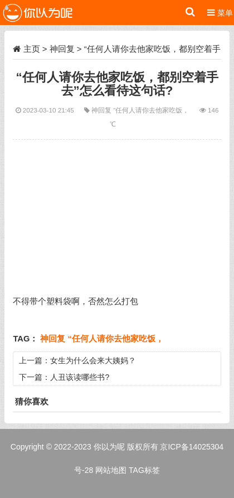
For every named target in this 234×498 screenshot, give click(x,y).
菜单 (220, 12)
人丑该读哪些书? (79, 377)
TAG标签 (144, 470)
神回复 (62, 48)
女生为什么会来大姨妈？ (93, 360)
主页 (31, 48)
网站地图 (110, 470)
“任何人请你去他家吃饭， (152, 110)
